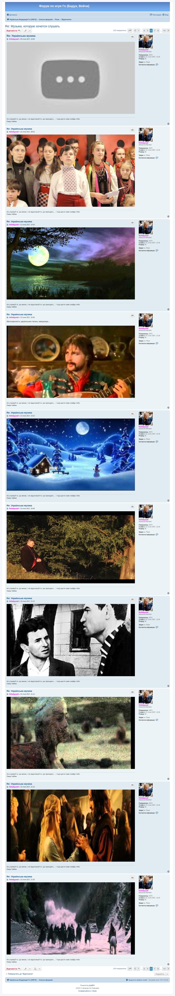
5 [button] (147, 30)
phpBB (91, 985)
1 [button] (138, 30)
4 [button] (144, 30)
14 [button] (164, 30)
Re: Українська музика (21, 35)
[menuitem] (12, 15)
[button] (130, 30)
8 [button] (158, 30)
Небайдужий (143, 50)
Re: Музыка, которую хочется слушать (32, 26)
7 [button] (154, 30)
